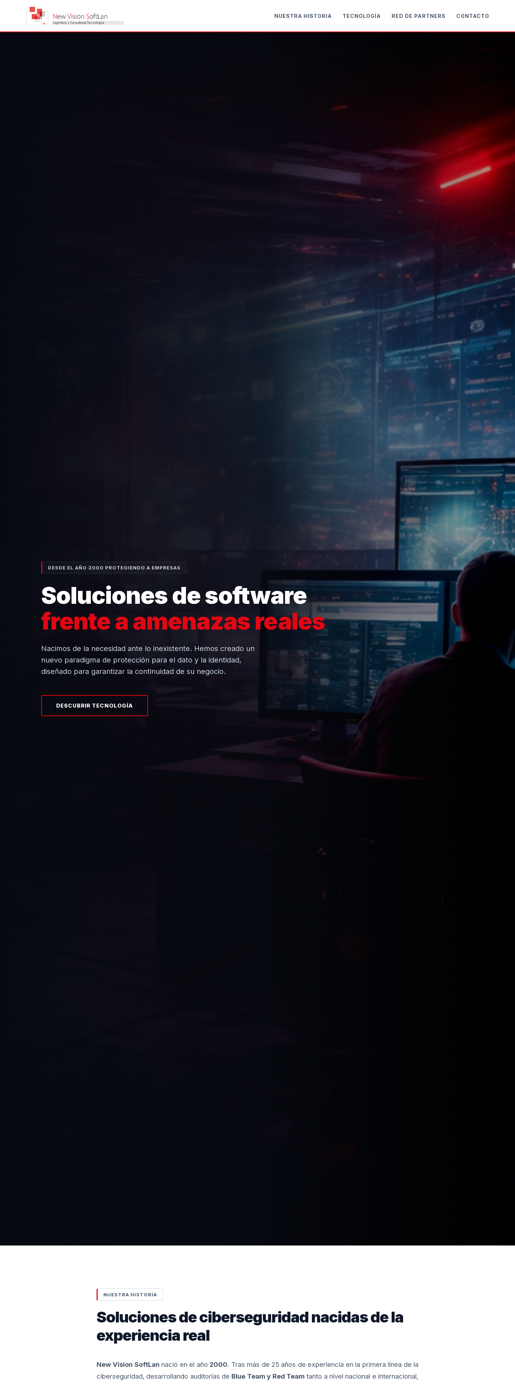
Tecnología (362, 16)
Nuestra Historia (303, 16)
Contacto (472, 16)
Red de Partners (419, 16)
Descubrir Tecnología (94, 705)
